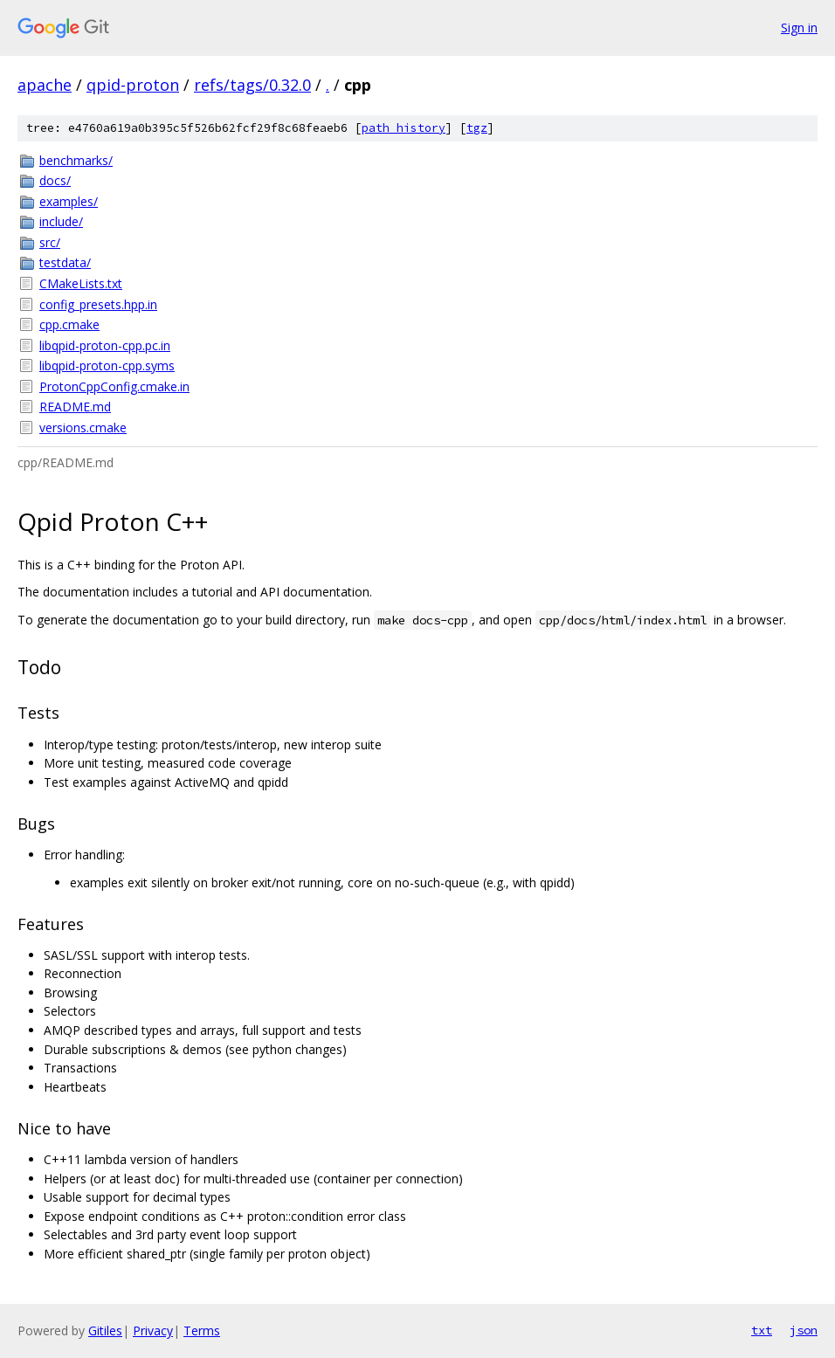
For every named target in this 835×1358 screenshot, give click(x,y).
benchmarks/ (76, 160)
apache (44, 84)
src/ (49, 242)
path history (403, 128)
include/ (61, 221)
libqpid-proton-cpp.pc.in (104, 345)
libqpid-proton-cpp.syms (107, 365)
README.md (75, 406)
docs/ (55, 180)
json (804, 1330)
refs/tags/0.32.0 (252, 84)
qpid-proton (132, 84)
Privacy (153, 1330)
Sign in (799, 27)
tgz (476, 128)
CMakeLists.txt (80, 283)
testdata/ (65, 262)
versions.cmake (83, 427)
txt (761, 1330)
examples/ (68, 201)
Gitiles (105, 1330)
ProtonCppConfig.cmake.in (114, 386)
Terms (201, 1330)
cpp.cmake (69, 324)
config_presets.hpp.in (98, 304)
